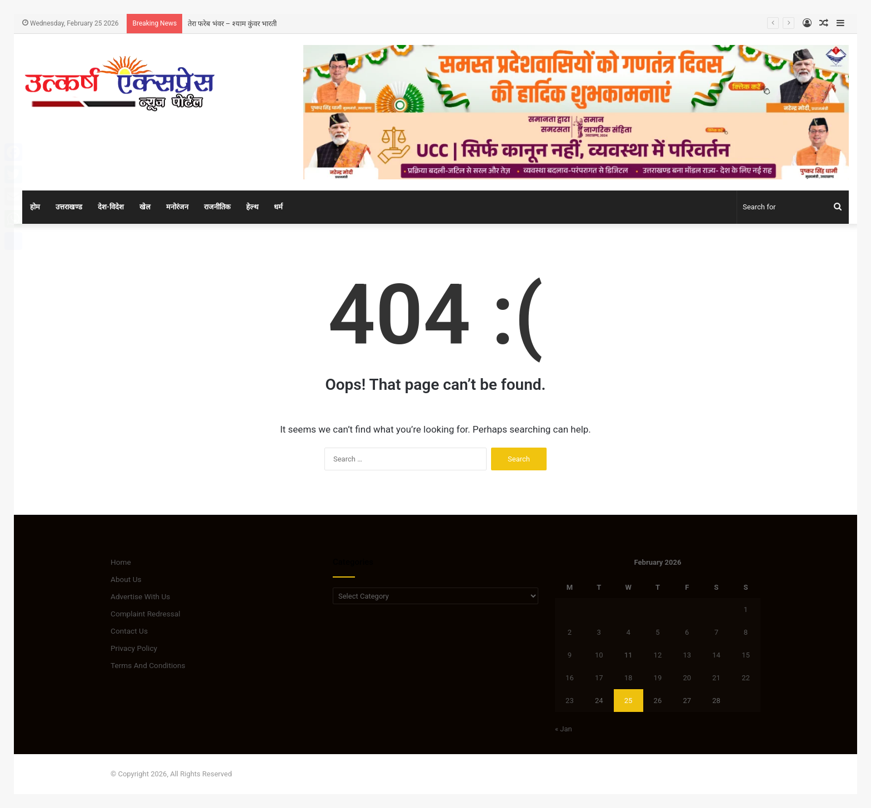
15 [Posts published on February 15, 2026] (746, 655)
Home (121, 562)
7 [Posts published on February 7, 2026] (716, 632)
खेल (145, 207)
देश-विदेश (111, 207)
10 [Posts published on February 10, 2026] (599, 655)
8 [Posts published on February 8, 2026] (746, 632)
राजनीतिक (217, 207)
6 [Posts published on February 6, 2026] (687, 632)
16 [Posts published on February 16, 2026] (569, 678)
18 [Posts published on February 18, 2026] (628, 678)
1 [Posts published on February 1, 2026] (746, 609)
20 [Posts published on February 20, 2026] (687, 678)
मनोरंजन (177, 207)
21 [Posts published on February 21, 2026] (716, 678)
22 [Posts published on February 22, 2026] (746, 678)
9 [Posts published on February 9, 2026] (570, 655)
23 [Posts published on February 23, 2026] (569, 700)
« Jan (563, 729)
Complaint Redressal (146, 613)
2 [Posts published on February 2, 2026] (570, 632)
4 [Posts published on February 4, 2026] (628, 632)
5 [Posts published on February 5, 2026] (657, 632)
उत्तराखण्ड (69, 207)
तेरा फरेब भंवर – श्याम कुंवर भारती (232, 23)
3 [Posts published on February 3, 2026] (599, 632)
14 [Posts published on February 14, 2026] (716, 655)
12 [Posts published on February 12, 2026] (658, 655)
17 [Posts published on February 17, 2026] (599, 678)
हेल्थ (252, 207)
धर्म (278, 207)
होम (35, 207)
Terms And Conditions (148, 665)
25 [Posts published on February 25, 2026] (628, 700)
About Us (126, 579)
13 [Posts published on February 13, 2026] (687, 655)
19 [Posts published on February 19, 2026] (658, 678)
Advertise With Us (140, 596)
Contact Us (129, 630)
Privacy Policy (134, 648)
